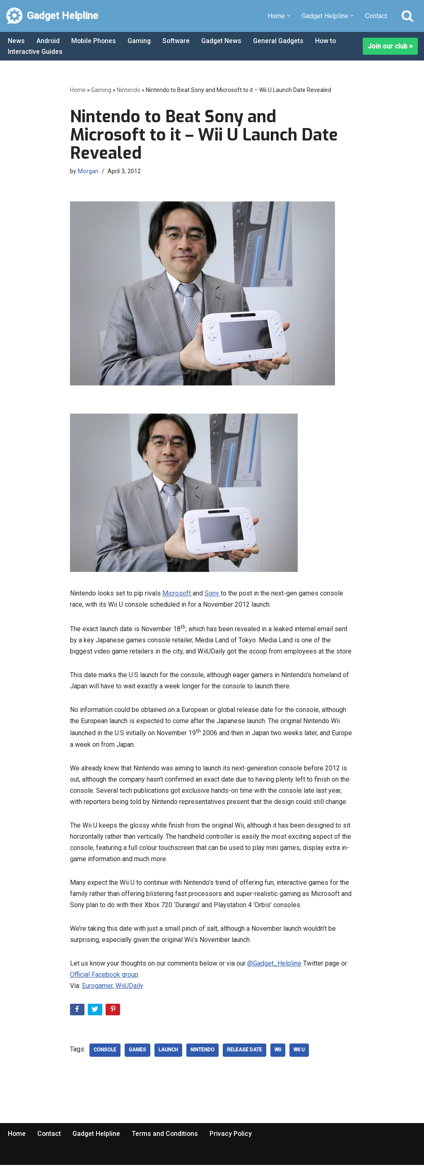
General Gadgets (281, 41)
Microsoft (177, 593)
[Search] (407, 16)
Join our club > (390, 46)
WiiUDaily (129, 988)
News (16, 41)
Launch (168, 1052)
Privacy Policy (233, 1135)
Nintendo (128, 90)
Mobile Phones (94, 41)
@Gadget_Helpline (274, 965)
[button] (288, 15)
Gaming (140, 41)
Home (78, 90)
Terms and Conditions (166, 1135)
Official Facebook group (104, 977)
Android (48, 41)
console (105, 1052)
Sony (213, 593)
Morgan (88, 171)
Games (137, 1052)
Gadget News (224, 41)
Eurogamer (97, 988)
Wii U (299, 1052)
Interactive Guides (35, 52)
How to (329, 41)
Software (178, 41)
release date (244, 1052)
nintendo (202, 1052)
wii (278, 1052)
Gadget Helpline (97, 1135)
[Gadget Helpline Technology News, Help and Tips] (52, 15)
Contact (376, 16)
